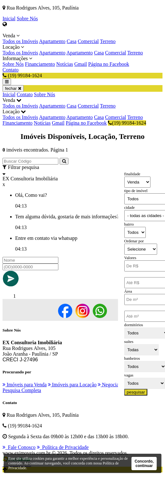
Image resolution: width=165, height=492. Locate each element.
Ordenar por (134, 241)
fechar (13, 88)
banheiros (132, 358)
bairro (129, 224)
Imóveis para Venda (25, 384)
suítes (128, 341)
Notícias (64, 64)
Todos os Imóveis (20, 41)
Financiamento (40, 64)
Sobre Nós (27, 18)
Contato (11, 69)
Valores (130, 258)
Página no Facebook (108, 64)
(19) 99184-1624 (127, 123)
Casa (71, 41)
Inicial (9, 18)
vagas (128, 375)
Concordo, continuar (144, 463)
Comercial (88, 41)
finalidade (132, 174)
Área (128, 291)
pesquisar (136, 392)
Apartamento (52, 41)
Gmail (80, 64)
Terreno (108, 41)
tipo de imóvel (136, 191)
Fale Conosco (19, 447)
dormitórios (133, 325)
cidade (129, 207)
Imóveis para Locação (72, 384)
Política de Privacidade (63, 447)
